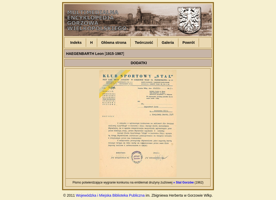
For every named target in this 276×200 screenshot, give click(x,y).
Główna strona (113, 42)
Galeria (168, 42)
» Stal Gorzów (183, 182)
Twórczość (144, 42)
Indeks (75, 42)
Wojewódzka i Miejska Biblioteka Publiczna (110, 195)
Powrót (188, 42)
